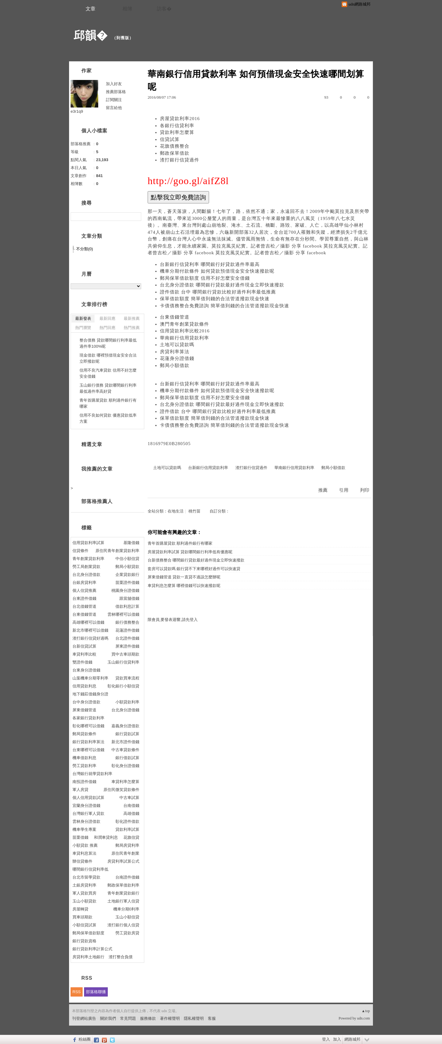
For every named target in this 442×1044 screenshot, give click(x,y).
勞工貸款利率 (84, 765)
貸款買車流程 (127, 678)
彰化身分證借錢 (125, 765)
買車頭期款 (82, 917)
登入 (326, 1039)
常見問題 (128, 1018)
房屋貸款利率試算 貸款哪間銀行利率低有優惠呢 (190, 552)
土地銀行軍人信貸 (123, 901)
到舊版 (122, 38)
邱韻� (91, 35)
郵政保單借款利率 (123, 885)
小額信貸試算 (84, 925)
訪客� (164, 8)
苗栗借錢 (80, 837)
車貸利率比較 (84, 654)
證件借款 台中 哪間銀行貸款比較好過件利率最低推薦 (218, 291)
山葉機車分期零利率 (90, 678)
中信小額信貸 (127, 558)
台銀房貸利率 (84, 582)
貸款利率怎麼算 (177, 132)
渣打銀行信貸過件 (179, 159)
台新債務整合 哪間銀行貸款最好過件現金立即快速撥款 (196, 560)
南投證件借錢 (84, 781)
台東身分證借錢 (86, 670)
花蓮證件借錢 (127, 630)
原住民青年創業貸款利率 (117, 550)
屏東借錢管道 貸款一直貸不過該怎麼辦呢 (184, 577)
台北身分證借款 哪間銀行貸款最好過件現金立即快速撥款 (222, 284)
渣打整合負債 (121, 957)
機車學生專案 (84, 829)
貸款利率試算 (127, 829)
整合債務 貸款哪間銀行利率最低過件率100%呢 (108, 343)
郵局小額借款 (174, 365)
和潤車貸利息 (106, 837)
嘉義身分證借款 (125, 726)
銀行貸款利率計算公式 (92, 949)
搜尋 (135, 216)
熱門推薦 (132, 327)
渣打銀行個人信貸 (123, 925)
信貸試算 (170, 139)
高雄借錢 (131, 813)
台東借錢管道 (174, 317)
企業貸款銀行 (127, 574)
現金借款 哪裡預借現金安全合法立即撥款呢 (108, 358)
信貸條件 (80, 550)
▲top (366, 1011)
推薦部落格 (116, 91)
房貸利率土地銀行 (88, 957)
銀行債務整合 (127, 622)
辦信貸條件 (82, 861)
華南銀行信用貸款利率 (184, 337)
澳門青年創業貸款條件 (184, 324)
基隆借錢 (131, 542)
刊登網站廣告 (84, 1018)
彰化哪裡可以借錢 (88, 726)
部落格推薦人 (97, 501)
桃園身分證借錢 (125, 590)
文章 (90, 8)
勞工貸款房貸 (127, 933)
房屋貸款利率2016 (180, 118)
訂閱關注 (114, 99)
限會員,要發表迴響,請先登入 (173, 619)
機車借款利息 (84, 757)
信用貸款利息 (84, 686)
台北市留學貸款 (86, 877)
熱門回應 (107, 327)
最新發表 (83, 318)
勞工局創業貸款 (86, 566)
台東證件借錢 (84, 598)
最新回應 (107, 318)
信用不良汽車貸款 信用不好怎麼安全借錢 (108, 373)
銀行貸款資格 (84, 941)
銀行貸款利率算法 (88, 742)
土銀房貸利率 (84, 885)
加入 (337, 1039)
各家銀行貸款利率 (88, 718)
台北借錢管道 (84, 606)
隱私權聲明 (194, 1018)
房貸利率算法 (174, 351)
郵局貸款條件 (84, 734)
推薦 (323, 490)
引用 (343, 490)
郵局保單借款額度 (88, 933)
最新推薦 (132, 318)
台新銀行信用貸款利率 (208, 467)
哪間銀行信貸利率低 (90, 869)
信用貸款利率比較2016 (185, 330)
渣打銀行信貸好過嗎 (90, 638)
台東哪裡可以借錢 (88, 749)
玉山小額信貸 (127, 917)
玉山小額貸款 (84, 901)
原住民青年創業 (125, 853)
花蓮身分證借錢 (177, 358)
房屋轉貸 (80, 909)
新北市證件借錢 (125, 742)
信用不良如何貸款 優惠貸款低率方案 (108, 418)
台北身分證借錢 (125, 710)
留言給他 (114, 107)
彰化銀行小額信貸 (123, 686)
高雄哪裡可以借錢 (88, 622)
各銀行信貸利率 (177, 125)
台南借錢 (131, 805)
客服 (212, 1018)
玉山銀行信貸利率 (123, 662)
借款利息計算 (127, 606)
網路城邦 (352, 1039)
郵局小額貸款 (127, 566)
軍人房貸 (80, 789)
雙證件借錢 (82, 662)
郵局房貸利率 (127, 845)
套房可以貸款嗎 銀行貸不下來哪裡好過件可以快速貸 (194, 568)
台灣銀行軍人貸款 (88, 813)
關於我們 (108, 1018)
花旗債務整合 (174, 146)
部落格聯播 (96, 991)
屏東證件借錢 (127, 646)
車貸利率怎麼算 (125, 781)
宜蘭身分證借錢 (86, 805)
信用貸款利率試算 (88, 542)
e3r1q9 (77, 111)
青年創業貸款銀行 (123, 893)
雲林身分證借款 (86, 821)
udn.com (363, 1018)
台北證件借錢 (127, 638)
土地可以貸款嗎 (177, 344)
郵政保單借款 (174, 153)
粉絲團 (85, 1039)
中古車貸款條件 (125, 749)
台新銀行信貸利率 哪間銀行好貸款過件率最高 (210, 264)
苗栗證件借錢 (127, 582)
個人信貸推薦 (84, 590)
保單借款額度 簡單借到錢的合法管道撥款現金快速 (214, 298)
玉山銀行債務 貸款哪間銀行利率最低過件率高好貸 (108, 388)
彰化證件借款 (127, 821)
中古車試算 (129, 797)
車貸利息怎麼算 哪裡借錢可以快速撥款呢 (184, 585)
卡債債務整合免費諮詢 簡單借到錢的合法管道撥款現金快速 (224, 305)
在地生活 (176, 511)
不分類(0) (84, 249)
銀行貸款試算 (127, 734)
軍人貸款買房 (84, 893)
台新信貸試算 (84, 646)
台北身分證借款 (86, 574)
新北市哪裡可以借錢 (90, 630)
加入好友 (114, 83)
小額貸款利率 (127, 702)
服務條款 (148, 1018)
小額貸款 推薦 (85, 845)
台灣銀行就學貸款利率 (92, 773)
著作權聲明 (170, 1018)
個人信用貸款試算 (88, 797)
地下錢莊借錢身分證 (90, 694)
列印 (364, 490)
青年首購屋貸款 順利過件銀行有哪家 (180, 543)
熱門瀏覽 (83, 327)
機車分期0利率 (126, 909)
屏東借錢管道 (84, 710)
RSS (76, 991)
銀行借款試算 (127, 757)
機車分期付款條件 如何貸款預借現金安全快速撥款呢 (217, 271)
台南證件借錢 (127, 877)
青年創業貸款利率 (88, 558)
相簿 (127, 8)
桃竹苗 (194, 511)
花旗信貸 (131, 837)
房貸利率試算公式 (123, 861)
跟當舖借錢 (129, 598)
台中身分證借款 (86, 702)
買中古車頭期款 (125, 654)
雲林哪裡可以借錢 (123, 614)
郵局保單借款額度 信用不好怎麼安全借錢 (205, 278)
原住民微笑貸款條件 (121, 789)
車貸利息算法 (84, 853)
